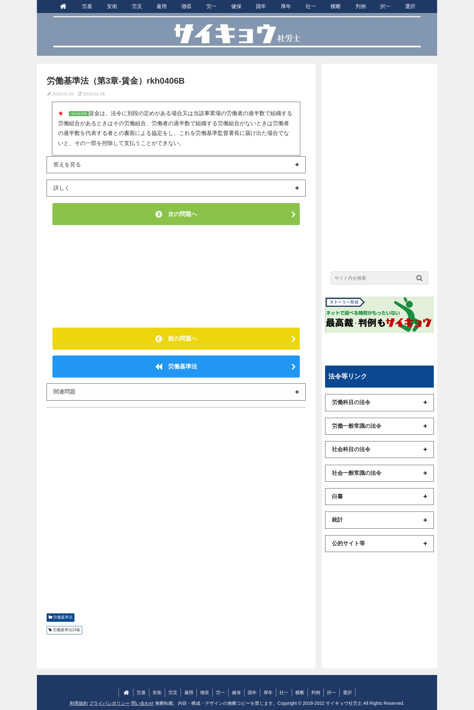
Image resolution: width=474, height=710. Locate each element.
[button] (421, 277)
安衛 (157, 692)
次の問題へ (176, 214)
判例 (315, 692)
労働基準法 (176, 366)
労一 (220, 692)
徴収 (204, 692)
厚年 (268, 692)
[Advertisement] (176, 276)
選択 (347, 692)
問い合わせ (142, 703)
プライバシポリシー (109, 703)
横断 (299, 692)
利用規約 (79, 703)
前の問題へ (176, 338)
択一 (331, 692)
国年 (252, 692)
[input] (379, 277)
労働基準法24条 (66, 630)
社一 (283, 692)
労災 (172, 692)
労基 (141, 692)
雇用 (188, 692)
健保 (236, 692)
